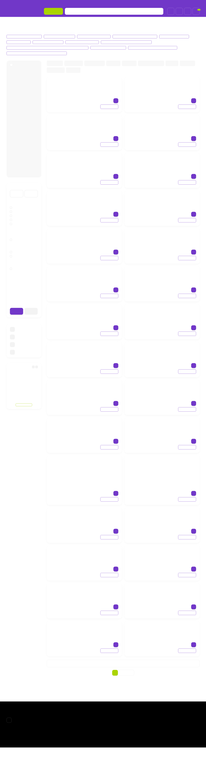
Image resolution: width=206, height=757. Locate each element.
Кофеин (15, 222)
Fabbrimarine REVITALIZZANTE (84, 42)
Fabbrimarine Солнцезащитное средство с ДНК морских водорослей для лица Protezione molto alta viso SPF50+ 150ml (98, 351)
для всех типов (19, 275)
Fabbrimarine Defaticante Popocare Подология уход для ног (38, 53)
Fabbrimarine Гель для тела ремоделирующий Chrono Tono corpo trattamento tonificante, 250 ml (97, 162)
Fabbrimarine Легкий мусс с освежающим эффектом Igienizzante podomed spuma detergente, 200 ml (96, 630)
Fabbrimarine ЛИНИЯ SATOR (60, 36)
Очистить (31, 318)
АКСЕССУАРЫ (112, 736)
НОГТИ (109, 733)
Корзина (142, 719)
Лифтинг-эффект (20, 259)
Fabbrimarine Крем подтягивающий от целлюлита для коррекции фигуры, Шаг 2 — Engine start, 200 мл (97, 237)
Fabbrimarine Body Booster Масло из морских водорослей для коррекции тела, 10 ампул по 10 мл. (97, 275)
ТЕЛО (108, 729)
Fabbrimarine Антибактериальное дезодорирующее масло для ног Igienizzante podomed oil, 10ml (98, 592)
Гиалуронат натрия (21, 218)
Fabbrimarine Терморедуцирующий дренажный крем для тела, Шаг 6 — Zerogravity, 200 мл (176, 313)
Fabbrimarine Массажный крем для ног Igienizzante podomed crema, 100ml (175, 590)
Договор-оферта (67, 3)
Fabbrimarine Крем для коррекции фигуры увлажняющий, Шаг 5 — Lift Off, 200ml (98, 313)
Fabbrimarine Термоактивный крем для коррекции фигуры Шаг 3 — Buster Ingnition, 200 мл (176, 198)
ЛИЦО (108, 722)
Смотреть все (24, 405)
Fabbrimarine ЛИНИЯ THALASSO (24, 36)
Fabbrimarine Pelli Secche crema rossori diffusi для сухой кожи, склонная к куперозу (49, 47)
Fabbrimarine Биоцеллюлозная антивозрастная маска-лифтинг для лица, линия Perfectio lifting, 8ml (98, 516)
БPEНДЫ (20, 21)
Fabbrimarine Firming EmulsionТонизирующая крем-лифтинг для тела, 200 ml (175, 273)
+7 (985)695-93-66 (189, 3)
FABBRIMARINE (17, 69)
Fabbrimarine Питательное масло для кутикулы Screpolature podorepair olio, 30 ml (175, 630)
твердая (15, 246)
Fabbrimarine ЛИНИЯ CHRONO (95, 36)
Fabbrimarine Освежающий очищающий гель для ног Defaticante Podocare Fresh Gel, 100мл (175, 554)
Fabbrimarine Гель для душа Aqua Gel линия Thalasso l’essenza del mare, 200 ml (174, 425)
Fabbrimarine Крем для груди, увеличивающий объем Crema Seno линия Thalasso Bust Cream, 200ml (175, 86)
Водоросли (17, 214)
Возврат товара (48, 3)
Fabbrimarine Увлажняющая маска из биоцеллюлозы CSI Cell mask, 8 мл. (176, 463)
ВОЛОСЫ (110, 726)
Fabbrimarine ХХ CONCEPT (177, 36)
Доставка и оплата (29, 3)
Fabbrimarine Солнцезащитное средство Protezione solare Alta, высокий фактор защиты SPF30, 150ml (98, 389)
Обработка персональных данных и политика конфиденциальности (109, 3)
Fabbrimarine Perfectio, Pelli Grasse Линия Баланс (130, 42)
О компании (12, 3)
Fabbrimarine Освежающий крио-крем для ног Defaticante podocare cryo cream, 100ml (175, 515)
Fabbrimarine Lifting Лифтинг (50, 42)
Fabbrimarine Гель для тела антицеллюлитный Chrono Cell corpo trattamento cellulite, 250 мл (97, 124)
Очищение (17, 263)
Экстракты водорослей (23, 226)
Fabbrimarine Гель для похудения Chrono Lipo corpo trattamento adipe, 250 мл (174, 122)
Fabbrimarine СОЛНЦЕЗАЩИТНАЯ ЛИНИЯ (137, 36)
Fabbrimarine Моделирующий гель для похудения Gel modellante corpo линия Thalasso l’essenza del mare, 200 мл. (98, 86)
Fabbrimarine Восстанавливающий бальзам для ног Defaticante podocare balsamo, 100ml (97, 554)
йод (13, 230)
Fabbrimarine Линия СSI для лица (112, 47)
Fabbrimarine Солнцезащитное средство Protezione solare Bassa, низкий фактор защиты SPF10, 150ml (97, 427)
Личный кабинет (145, 722)
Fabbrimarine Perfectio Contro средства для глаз (158, 47)
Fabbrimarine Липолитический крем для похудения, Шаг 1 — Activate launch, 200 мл (175, 236)
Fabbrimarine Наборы (19, 42)
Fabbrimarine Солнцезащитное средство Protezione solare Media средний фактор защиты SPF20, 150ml (176, 389)
